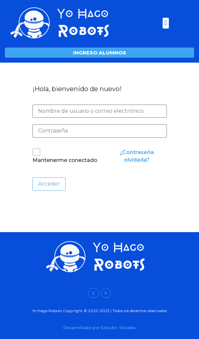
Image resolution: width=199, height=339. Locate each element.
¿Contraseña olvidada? (137, 156)
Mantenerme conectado (64, 160)
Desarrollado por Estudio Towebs (99, 327)
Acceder (49, 184)
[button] (166, 23)
